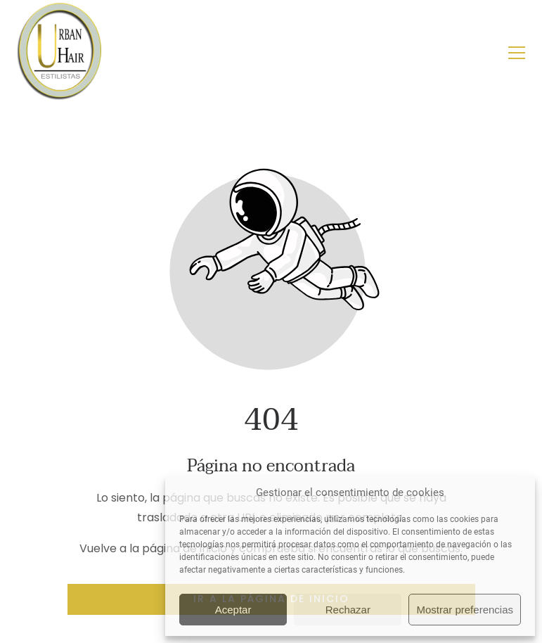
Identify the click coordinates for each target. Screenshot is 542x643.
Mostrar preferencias (464, 610)
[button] (516, 52)
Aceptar (233, 610)
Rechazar (347, 610)
